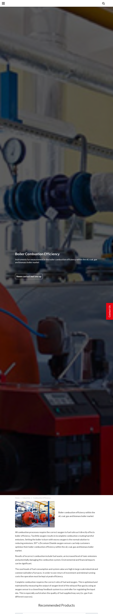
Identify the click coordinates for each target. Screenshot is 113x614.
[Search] (103, 3)
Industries (26, 498)
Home (17, 498)
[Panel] (3, 3)
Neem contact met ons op (28, 276)
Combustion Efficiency (42, 498)
